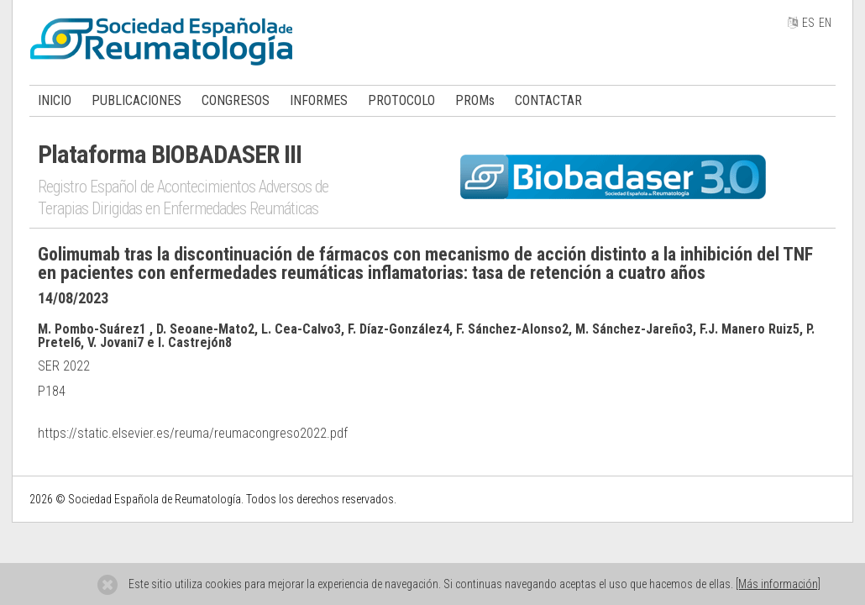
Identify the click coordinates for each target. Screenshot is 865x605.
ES (808, 23)
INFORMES (319, 100)
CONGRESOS (236, 100)
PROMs (475, 100)
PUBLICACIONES (136, 100)
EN (825, 23)
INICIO (54, 100)
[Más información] (778, 584)
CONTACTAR (548, 100)
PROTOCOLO (401, 100)
